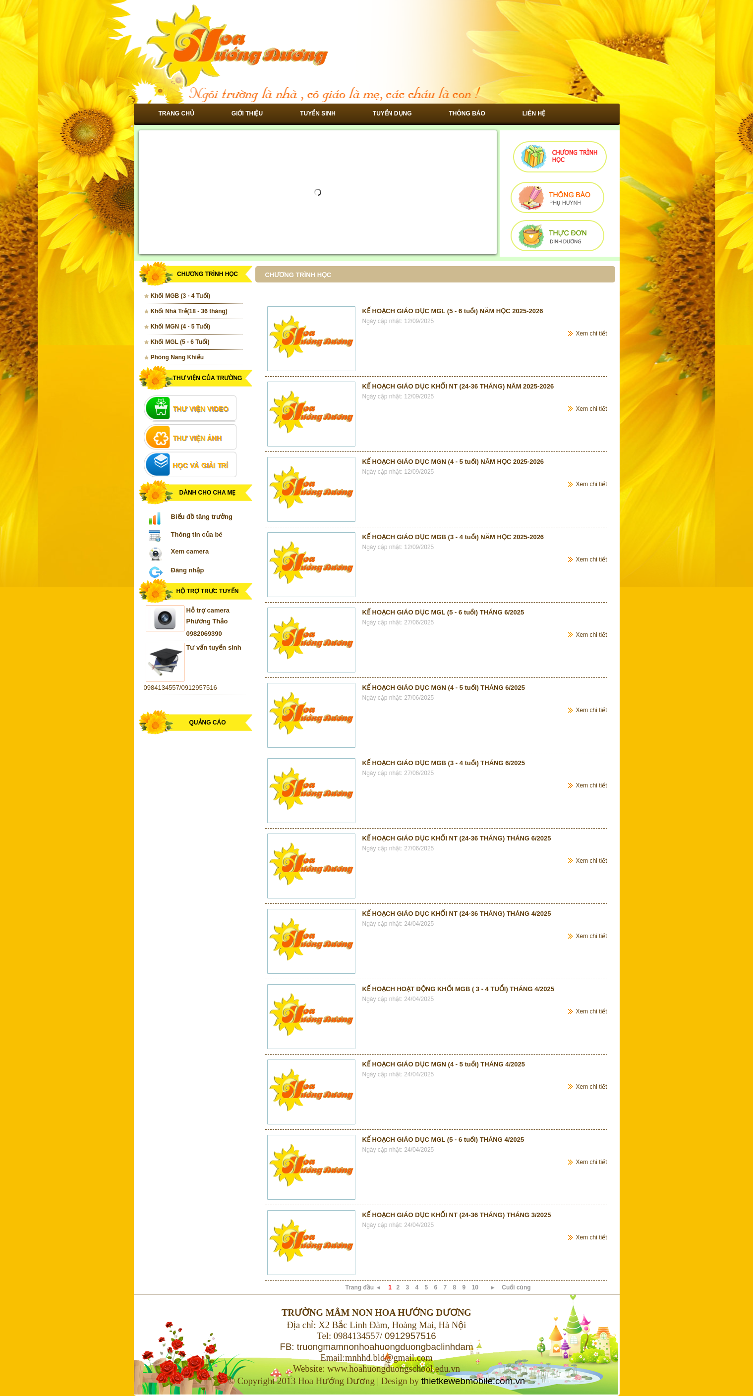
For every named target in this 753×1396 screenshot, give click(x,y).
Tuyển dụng (392, 113)
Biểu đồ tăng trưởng (201, 516)
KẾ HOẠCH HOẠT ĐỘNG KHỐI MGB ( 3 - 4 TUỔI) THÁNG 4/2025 (458, 989)
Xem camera (190, 551)
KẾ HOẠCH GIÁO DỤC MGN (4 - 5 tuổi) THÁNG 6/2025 (443, 687)
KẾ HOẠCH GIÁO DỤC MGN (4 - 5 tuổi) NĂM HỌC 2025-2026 (453, 461)
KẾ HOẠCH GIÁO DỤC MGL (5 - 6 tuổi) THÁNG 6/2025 (443, 612)
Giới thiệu (247, 113)
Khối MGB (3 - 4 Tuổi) (180, 295)
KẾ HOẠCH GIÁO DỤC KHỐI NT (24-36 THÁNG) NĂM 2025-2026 (458, 386)
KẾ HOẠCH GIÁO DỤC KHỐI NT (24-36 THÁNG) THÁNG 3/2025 (456, 1215)
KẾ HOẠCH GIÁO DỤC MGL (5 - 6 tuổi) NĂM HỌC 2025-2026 (452, 311)
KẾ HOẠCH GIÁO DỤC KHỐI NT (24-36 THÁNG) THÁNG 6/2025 (456, 838)
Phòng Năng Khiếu (177, 357)
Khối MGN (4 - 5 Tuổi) (180, 326)
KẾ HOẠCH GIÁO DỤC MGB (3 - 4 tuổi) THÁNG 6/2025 (443, 763)
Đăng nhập (187, 570)
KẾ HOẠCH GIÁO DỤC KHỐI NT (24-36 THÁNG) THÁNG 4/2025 (456, 913)
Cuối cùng (516, 1287)
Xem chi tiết (591, 333)
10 (475, 1287)
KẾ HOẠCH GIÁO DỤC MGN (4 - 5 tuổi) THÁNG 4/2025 (443, 1064)
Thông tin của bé (197, 534)
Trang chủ (176, 113)
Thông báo (467, 113)
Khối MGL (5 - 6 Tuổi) (180, 341)
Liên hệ (533, 113)
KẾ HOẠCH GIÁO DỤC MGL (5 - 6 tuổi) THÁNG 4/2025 (443, 1139)
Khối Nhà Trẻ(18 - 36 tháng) (189, 311)
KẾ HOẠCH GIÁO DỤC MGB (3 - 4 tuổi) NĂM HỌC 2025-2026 (453, 537)
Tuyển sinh (318, 113)
